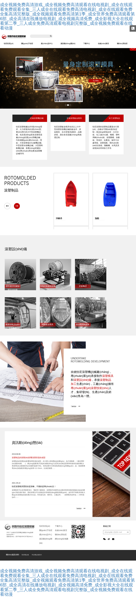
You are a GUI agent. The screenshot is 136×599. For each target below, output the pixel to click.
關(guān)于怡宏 (27, 43)
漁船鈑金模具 (47, 324)
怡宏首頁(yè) (8, 43)
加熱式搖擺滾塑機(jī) (47, 286)
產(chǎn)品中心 (47, 43)
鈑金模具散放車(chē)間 (82, 325)
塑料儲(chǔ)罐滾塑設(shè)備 (13, 286)
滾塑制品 (11, 190)
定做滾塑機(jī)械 (37, 118)
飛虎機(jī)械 (25, 555)
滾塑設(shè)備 (16, 249)
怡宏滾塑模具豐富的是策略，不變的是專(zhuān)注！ (34, 486)
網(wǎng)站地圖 (61, 539)
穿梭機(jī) (83, 286)
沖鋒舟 (59, 218)
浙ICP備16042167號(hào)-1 (24, 536)
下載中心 (86, 43)
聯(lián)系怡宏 (122, 43)
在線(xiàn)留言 (103, 43)
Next (133, 78)
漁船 (97, 218)
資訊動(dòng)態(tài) (68, 43)
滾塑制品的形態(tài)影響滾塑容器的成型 (28, 458)
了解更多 (73, 406)
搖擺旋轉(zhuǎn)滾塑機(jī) (13, 325)
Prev (3, 78)
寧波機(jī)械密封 (37, 555)
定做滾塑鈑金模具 (74, 118)
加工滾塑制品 (114, 118)
